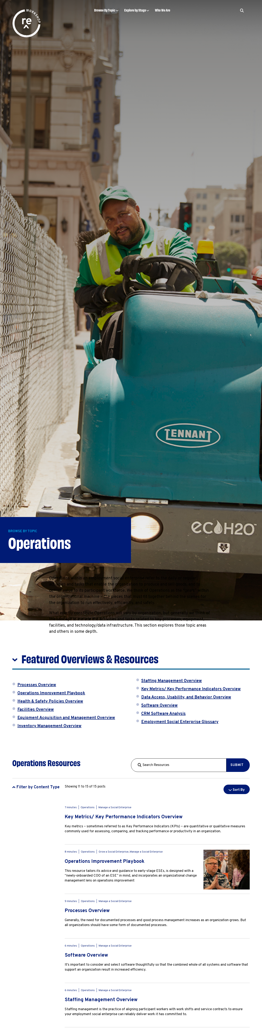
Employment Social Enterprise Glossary (179, 722)
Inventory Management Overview (49, 726)
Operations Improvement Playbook (51, 693)
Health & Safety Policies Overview (50, 701)
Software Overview (159, 705)
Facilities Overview (35, 709)
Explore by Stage (135, 10)
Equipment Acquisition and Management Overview (66, 718)
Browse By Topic (104, 10)
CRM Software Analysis (163, 713)
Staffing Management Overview (171, 681)
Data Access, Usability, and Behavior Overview (186, 697)
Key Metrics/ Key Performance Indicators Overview (191, 689)
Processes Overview (36, 685)
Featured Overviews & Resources (89, 658)
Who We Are (162, 10)
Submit (237, 765)
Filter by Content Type (38, 787)
